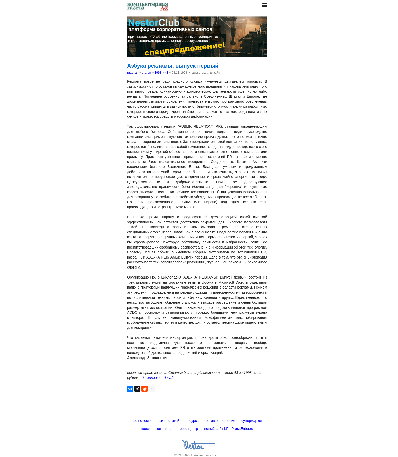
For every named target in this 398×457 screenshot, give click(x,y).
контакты (164, 428)
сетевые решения (220, 421)
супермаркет (251, 421)
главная (132, 72)
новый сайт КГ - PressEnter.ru (228, 428)
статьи (146, 72)
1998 (158, 72)
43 (166, 72)
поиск (145, 428)
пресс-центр (188, 428)
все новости (142, 421)
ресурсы (193, 421)
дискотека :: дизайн (158, 378)
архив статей (168, 421)
